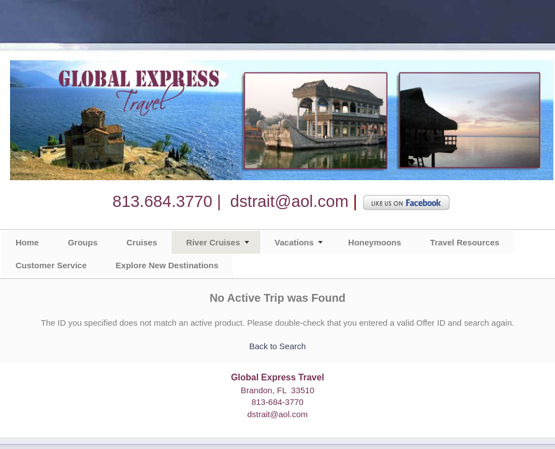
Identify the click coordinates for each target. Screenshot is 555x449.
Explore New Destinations (167, 265)
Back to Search (277, 346)
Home (27, 242)
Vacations (294, 242)
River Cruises (213, 242)
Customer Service (51, 265)
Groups (83, 242)
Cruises (141, 242)
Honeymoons (374, 242)
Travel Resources (464, 242)
